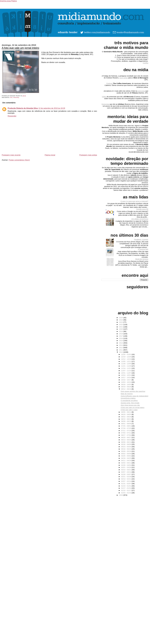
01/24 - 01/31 (126, 486)
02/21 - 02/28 (126, 476)
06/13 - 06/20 (126, 440)
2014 (121, 343)
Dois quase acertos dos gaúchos (133, 391)
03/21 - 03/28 (126, 467)
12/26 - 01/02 (126, 354)
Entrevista (105, 104)
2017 (121, 336)
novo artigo (123, 78)
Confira (145, 63)
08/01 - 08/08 (126, 424)
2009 (121, 495)
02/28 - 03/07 (126, 474)
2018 (121, 334)
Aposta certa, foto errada (130, 403)
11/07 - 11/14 (126, 371)
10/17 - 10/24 (126, 377)
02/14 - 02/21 (126, 479)
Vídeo (104, 97)
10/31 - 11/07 (126, 373)
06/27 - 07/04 (126, 435)
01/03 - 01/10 (126, 493)
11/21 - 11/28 (126, 366)
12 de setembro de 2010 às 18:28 (51, 108)
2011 (121, 350)
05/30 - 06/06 (126, 444)
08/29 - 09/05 (126, 414)
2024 (121, 320)
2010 (121, 352)
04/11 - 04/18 (126, 460)
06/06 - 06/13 (126, 442)
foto (11, 97)
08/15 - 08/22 (126, 419)
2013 (121, 345)
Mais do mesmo (127, 394)
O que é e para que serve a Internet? (134, 201)
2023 (121, 322)
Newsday (16, 97)
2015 (121, 340)
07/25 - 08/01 (126, 426)
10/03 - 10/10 (126, 382)
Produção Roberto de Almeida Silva (23, 108)
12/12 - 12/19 (126, 359)
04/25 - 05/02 (126, 456)
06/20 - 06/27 (126, 437)
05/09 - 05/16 (126, 451)
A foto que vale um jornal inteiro (20, 47)
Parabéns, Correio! (141, 239)
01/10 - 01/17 (126, 490)
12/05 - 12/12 (126, 361)
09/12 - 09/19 (126, 389)
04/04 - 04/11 (126, 463)
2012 (121, 347)
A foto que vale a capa (129, 410)
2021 (121, 327)
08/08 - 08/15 (126, 421)
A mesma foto (143, 249)
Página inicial (50, 155)
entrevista (141, 91)
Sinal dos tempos (141, 259)
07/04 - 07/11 (126, 433)
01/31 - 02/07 (126, 483)
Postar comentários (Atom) (19, 160)
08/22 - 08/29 (126, 417)
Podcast (109, 83)
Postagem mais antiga (88, 155)
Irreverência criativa (128, 398)
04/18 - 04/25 (126, 458)
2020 (121, 329)
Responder (12, 116)
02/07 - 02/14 (126, 481)
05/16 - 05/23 (126, 449)
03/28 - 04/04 (126, 465)
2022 (121, 324)
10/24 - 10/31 (126, 375)
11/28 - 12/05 (126, 364)
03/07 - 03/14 (126, 472)
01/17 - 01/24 (126, 488)
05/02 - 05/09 (126, 454)
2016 (121, 338)
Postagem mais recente (11, 155)
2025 (121, 318)
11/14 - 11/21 (126, 368)
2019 (121, 331)
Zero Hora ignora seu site (130, 405)
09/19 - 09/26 (126, 387)
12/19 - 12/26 (126, 357)
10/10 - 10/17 (126, 380)
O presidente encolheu (129, 400)
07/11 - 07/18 (126, 430)
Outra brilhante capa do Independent (134, 396)
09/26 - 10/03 (126, 384)
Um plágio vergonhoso (139, 219)
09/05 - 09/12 (126, 412)
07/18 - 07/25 (126, 428)
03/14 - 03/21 (126, 470)
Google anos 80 (142, 209)
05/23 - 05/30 (126, 447)
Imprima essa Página (8, 1)
